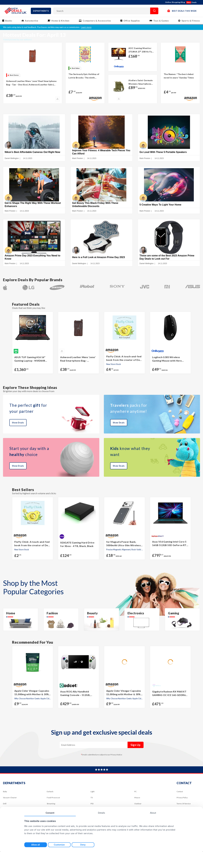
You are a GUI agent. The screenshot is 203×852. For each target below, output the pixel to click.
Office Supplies (131, 20)
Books (8, 20)
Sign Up (136, 746)
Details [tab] (101, 813)
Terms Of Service (184, 805)
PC (135, 793)
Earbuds (50, 793)
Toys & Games (161, 20)
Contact (180, 793)
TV (92, 799)
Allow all (35, 844)
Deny (83, 844)
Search (154, 11)
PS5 (92, 805)
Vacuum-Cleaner (10, 799)
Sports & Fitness (191, 20)
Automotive (31, 20)
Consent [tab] (50, 813)
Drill (4, 805)
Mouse (137, 799)
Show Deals (18, 424)
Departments (41, 11)
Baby (5, 793)
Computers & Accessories (97, 20)
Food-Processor (53, 799)
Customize (59, 844)
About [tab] (153, 813)
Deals (191, 2)
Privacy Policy (182, 799)
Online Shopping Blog (175, 2)
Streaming (51, 805)
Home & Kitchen (60, 20)
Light (92, 793)
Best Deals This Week (182, 10)
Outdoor (137, 805)
